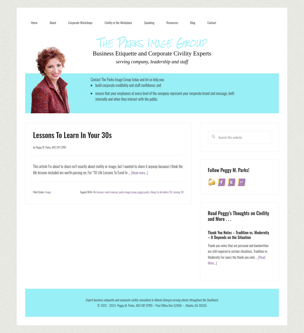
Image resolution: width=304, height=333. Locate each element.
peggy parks (143, 192)
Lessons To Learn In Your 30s (72, 134)
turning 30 (178, 192)
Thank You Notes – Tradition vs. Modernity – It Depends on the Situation (238, 235)
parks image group (128, 192)
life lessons (98, 192)
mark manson (111, 192)
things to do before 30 (161, 192)
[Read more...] (140, 172)
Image (48, 192)
